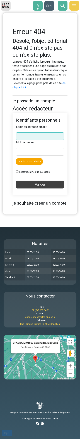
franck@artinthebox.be (33, 418)
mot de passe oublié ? (29, 161)
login (6, 433)
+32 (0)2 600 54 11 (40, 310)
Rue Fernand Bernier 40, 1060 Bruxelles (40, 324)
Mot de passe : (25, 142)
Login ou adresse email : (31, 127)
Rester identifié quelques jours (34, 172)
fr (38, 5)
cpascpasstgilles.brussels (40, 317)
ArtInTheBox (52, 418)
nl (50, 6)
